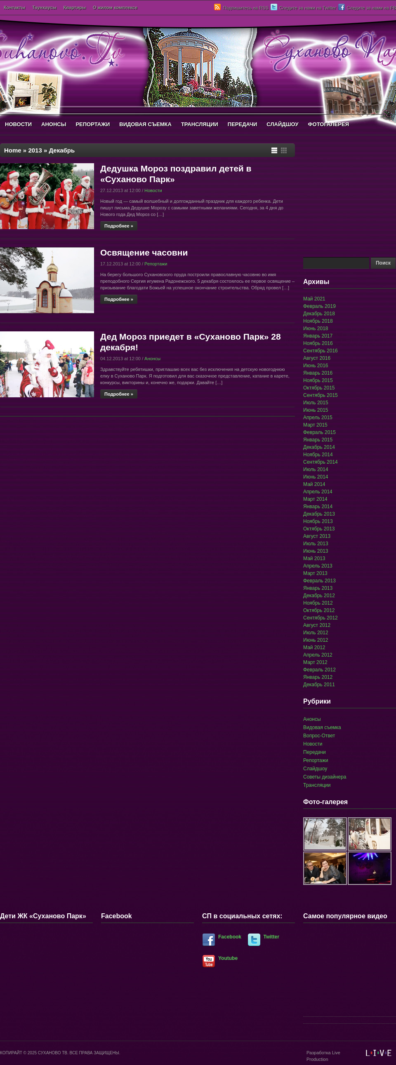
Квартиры (75, 7)
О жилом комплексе (115, 7)
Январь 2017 (317, 336)
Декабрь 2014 (319, 447)
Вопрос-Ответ (319, 736)
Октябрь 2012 (319, 610)
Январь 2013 (317, 588)
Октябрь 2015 (319, 388)
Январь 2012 (317, 677)
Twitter (271, 937)
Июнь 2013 (315, 551)
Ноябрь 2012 (318, 603)
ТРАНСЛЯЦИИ (199, 124)
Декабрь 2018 (319, 314)
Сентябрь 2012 (320, 618)
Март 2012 (315, 662)
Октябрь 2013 (319, 529)
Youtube (228, 958)
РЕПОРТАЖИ (92, 124)
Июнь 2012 (315, 640)
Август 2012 (316, 625)
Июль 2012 (315, 633)
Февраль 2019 (319, 306)
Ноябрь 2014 (318, 454)
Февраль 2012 (319, 670)
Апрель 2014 (317, 492)
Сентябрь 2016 (320, 351)
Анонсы (152, 358)
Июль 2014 (315, 469)
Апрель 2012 (317, 655)
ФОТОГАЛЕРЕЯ (328, 124)
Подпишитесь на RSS (245, 7)
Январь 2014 (317, 506)
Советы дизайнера (324, 777)
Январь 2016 (317, 373)
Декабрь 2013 (319, 514)
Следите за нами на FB (371, 7)
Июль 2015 (315, 403)
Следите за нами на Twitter (307, 7)
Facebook (229, 937)
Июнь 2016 (315, 365)
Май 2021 (314, 299)
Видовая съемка (322, 727)
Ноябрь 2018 (318, 321)
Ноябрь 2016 (318, 343)
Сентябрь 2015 (320, 395)
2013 (35, 150)
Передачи (314, 752)
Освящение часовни (144, 252)
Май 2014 (314, 484)
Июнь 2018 (315, 328)
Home (12, 150)
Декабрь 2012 (319, 595)
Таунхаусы (44, 7)
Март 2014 (315, 499)
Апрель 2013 (317, 566)
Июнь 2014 (315, 477)
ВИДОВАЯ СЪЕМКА (145, 124)
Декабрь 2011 (319, 684)
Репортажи (155, 263)
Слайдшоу (315, 769)
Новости (153, 190)
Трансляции (316, 785)
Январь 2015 (317, 440)
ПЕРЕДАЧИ (242, 124)
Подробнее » (118, 225)
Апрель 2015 (317, 417)
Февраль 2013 (319, 581)
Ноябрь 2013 (318, 521)
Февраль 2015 (319, 432)
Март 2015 (315, 425)
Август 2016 (316, 358)
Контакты (14, 7)
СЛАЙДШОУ (282, 124)
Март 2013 (315, 573)
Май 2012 (314, 647)
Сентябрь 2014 (320, 462)
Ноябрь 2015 (318, 380)
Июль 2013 (315, 544)
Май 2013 (314, 558)
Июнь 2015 (315, 410)
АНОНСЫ (53, 124)
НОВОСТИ (18, 124)
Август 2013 (316, 536)
